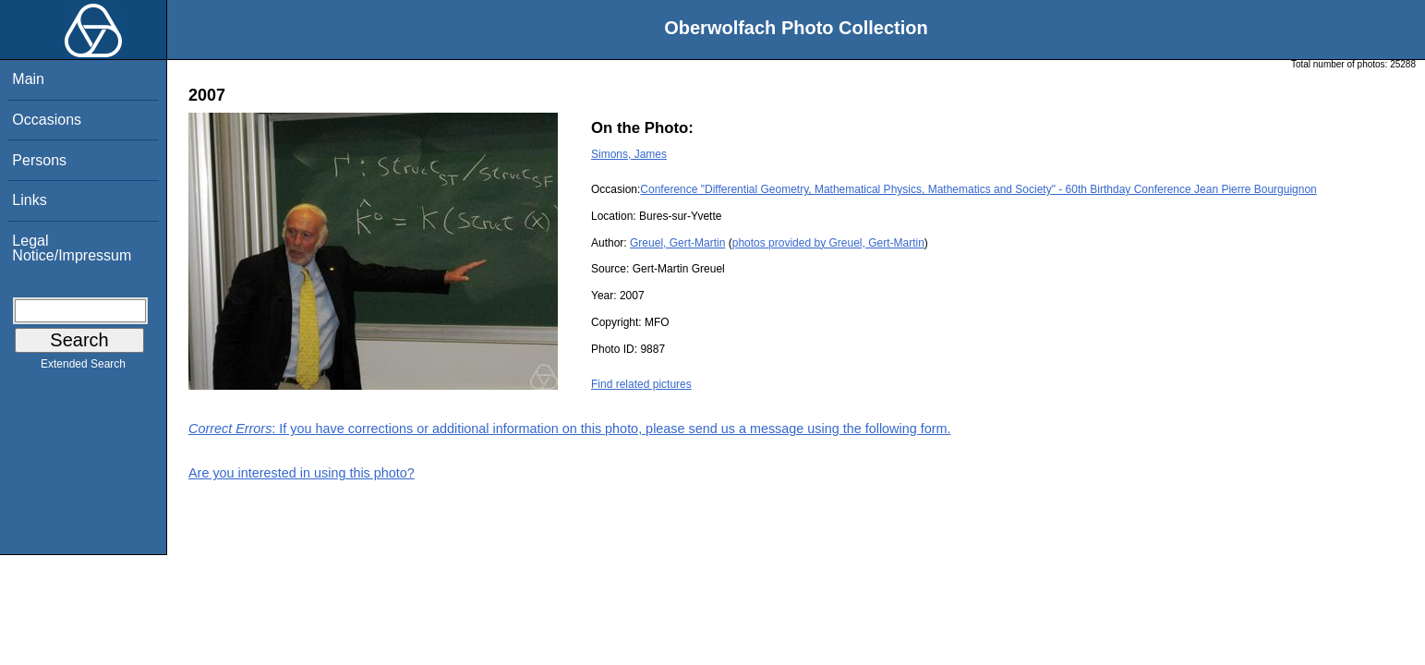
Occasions (46, 119)
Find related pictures (641, 384)
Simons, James (629, 154)
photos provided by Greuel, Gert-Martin (828, 242)
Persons (39, 160)
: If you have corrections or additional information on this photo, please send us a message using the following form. (569, 428)
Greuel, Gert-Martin (677, 242)
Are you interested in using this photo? (301, 473)
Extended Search (83, 367)
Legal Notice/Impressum (71, 248)
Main (28, 79)
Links (29, 200)
